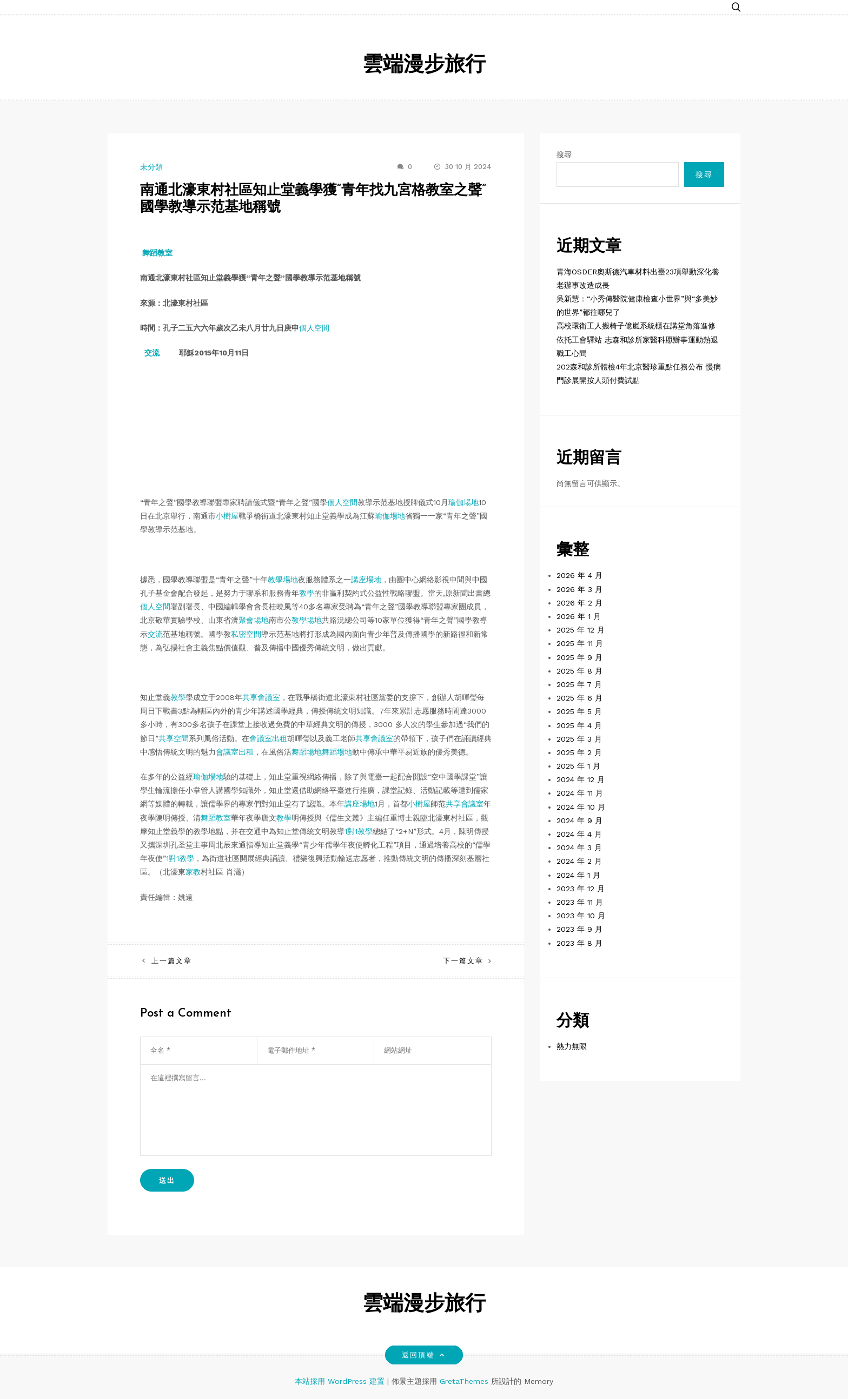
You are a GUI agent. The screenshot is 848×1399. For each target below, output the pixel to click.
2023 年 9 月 (579, 929)
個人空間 (314, 328)
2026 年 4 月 (579, 575)
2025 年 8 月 (579, 671)
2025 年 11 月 (579, 643)
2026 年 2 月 (579, 602)
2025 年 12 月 (580, 629)
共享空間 (173, 738)
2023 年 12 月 (580, 888)
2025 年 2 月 (579, 752)
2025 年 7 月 (579, 684)
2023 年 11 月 (579, 902)
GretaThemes (464, 1381)
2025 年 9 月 (579, 657)
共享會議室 (261, 697)
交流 (152, 352)
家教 (193, 871)
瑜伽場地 (463, 502)
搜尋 (564, 154)
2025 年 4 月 (579, 725)
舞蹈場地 (307, 752)
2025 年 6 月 (579, 698)
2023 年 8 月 (579, 943)
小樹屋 (227, 516)
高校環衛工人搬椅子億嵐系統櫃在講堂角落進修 (636, 325)
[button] (736, 7)
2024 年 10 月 (580, 807)
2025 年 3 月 (579, 739)
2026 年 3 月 (579, 589)
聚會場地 (254, 620)
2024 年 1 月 (578, 875)
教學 (306, 593)
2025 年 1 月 (578, 766)
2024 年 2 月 (579, 861)
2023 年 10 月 (580, 915)
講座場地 (366, 579)
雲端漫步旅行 (424, 65)
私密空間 (246, 634)
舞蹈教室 (157, 252)
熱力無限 (571, 1046)
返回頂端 (424, 1355)
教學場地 (283, 579)
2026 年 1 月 (578, 616)
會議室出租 (268, 738)
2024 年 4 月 (579, 834)
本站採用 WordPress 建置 (341, 1381)
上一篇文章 (171, 961)
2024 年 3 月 (579, 847)
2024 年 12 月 (580, 779)
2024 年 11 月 (579, 793)
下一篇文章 (463, 961)
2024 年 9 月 (579, 820)
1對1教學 (359, 831)
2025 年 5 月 (579, 711)
